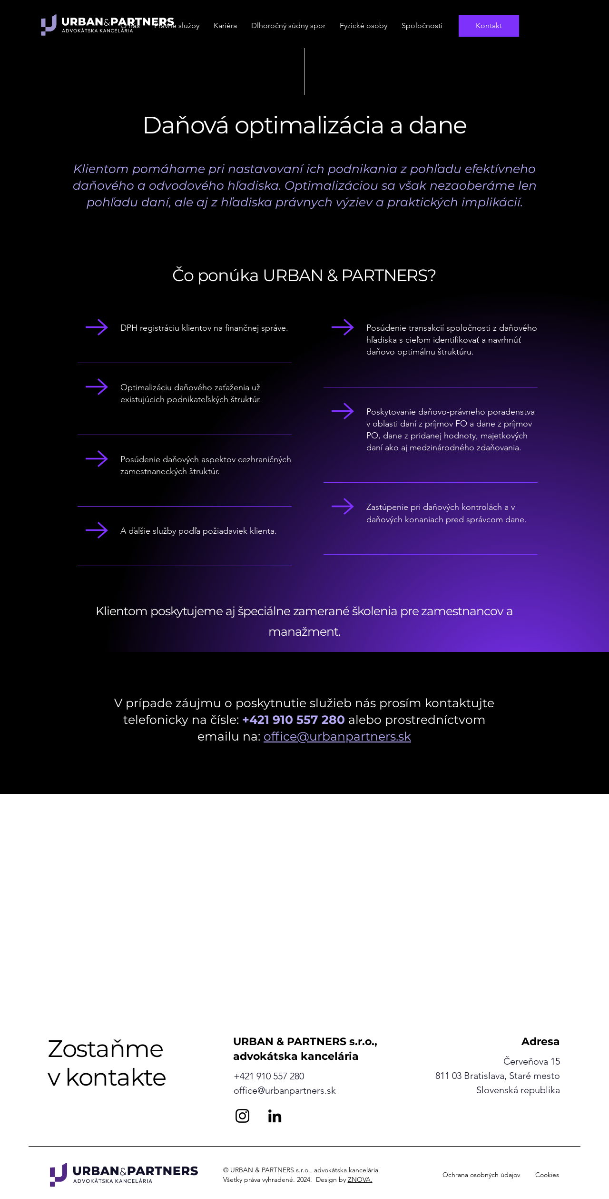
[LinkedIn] (274, 1116)
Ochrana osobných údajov (481, 1174)
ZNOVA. (360, 1179)
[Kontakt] (489, 26)
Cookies (547, 1174)
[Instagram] (242, 1116)
